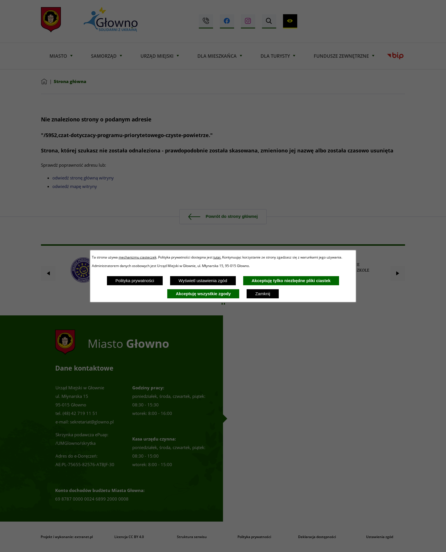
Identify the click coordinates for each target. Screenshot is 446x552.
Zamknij (262, 293)
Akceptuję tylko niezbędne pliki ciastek (291, 280)
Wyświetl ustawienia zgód (203, 280)
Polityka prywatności (134, 280)
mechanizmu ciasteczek (137, 257)
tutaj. (217, 257)
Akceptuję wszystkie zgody (203, 293)
